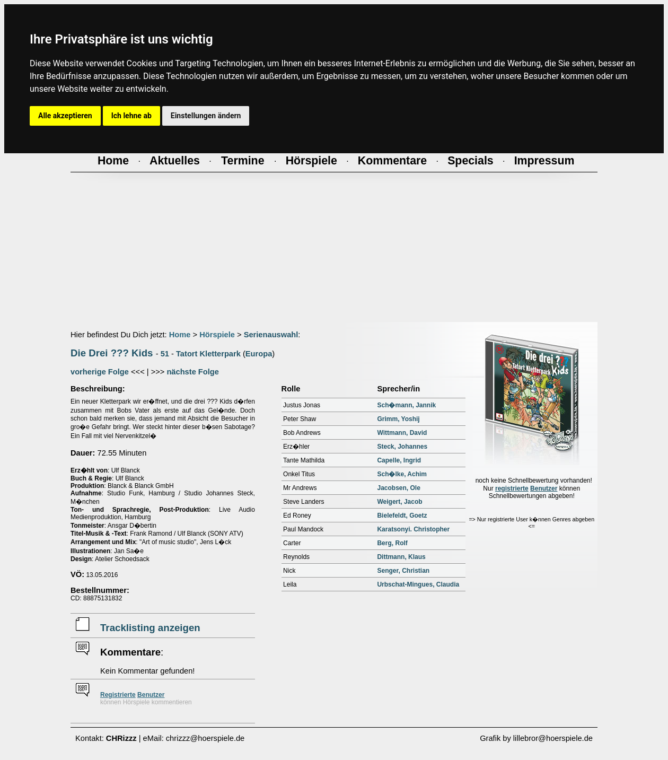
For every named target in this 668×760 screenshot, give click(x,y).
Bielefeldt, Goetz (402, 515)
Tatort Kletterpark (208, 354)
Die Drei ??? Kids (112, 353)
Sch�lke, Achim (402, 474)
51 (165, 354)
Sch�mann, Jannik (406, 405)
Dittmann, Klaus (401, 557)
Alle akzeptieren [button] (65, 115)
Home (180, 334)
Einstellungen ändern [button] (206, 115)
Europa (259, 354)
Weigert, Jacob (399, 501)
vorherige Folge (100, 372)
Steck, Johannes (402, 446)
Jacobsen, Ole (398, 488)
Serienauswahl (271, 334)
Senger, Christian (403, 570)
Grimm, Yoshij (398, 419)
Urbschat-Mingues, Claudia (418, 584)
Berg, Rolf (392, 543)
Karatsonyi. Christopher (413, 529)
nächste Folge (192, 372)
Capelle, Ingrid (399, 460)
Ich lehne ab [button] (131, 115)
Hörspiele (217, 334)
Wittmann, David (402, 432)
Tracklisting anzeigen (150, 627)
